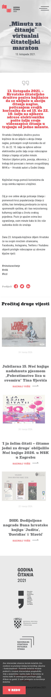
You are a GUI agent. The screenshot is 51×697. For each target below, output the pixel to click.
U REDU (14, 690)
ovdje (38, 676)
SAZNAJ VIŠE (21, 389)
